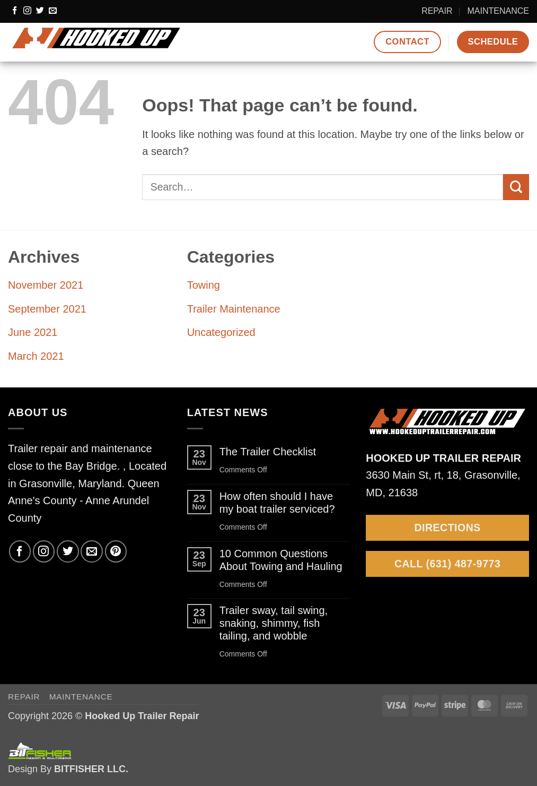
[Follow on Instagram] (27, 10)
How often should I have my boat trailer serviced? (277, 502)
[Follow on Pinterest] (116, 551)
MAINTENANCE (498, 10)
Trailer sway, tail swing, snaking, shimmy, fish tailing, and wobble (273, 623)
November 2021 (45, 285)
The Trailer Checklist (267, 451)
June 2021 (32, 332)
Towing (203, 285)
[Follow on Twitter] (40, 10)
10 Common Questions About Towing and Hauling (280, 560)
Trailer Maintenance (233, 309)
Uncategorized (221, 332)
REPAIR (436, 10)
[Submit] (516, 187)
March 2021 (36, 356)
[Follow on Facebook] (15, 10)
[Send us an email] (53, 10)
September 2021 (47, 309)
